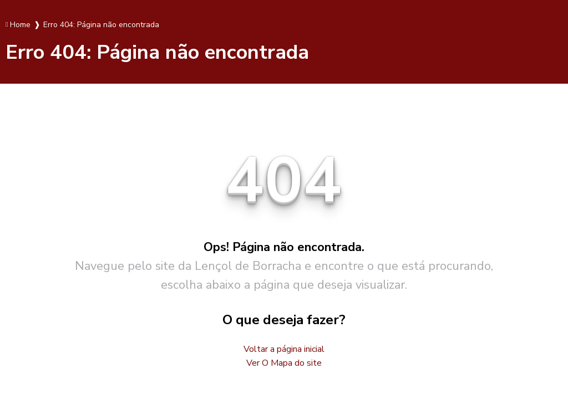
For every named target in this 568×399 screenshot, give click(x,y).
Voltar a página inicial (284, 349)
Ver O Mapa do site (284, 363)
